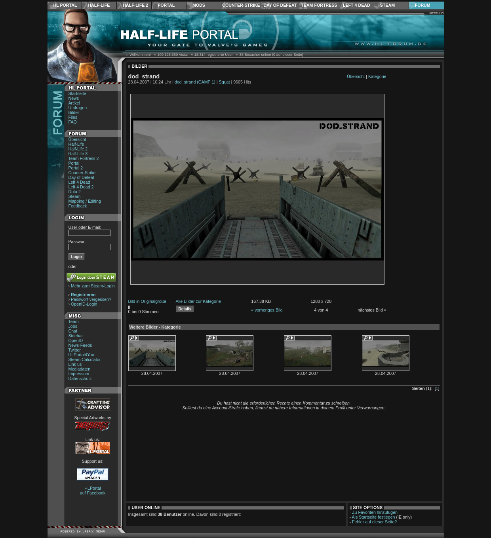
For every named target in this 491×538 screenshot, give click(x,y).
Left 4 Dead (356, 5)
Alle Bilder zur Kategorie (198, 301)
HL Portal (65, 5)
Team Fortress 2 (84, 158)
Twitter (75, 350)
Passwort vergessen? (91, 299)
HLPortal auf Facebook (93, 490)
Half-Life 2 (135, 5)
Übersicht (77, 139)
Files (73, 117)
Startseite (77, 93)
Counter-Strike (241, 5)
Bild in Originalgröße (147, 301)
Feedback (78, 205)
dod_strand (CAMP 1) (195, 82)
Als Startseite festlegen (373, 517)
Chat (73, 331)
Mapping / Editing (85, 201)
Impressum (79, 373)
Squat (224, 82)
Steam (387, 5)
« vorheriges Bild (266, 310)
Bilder (74, 112)
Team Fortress (319, 5)
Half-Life (99, 5)
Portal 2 (76, 167)
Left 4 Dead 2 (81, 186)
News (74, 98)
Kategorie (377, 76)
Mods (198, 5)
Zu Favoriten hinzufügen (375, 512)
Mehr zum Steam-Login (93, 285)
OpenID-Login (84, 304)
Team (74, 321)
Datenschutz (80, 378)
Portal (166, 5)
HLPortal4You (81, 354)
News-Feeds (80, 345)
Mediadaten (80, 369)
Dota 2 (75, 191)
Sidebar (76, 335)
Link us (75, 364)
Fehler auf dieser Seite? (374, 521)
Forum (422, 5)
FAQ (73, 122)
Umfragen (78, 107)
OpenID (76, 340)
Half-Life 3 (78, 153)
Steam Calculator (85, 359)
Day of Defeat (280, 5)
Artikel (74, 103)
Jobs (73, 326)
